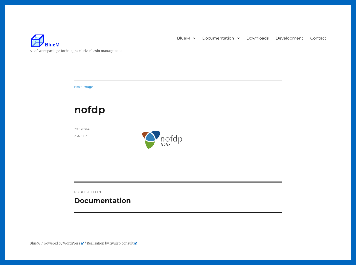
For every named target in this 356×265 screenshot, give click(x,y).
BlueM (184, 38)
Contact (318, 38)
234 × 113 (80, 136)
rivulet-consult (123, 243)
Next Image (83, 87)
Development (289, 38)
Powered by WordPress (64, 243)
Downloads (258, 38)
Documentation (218, 38)
